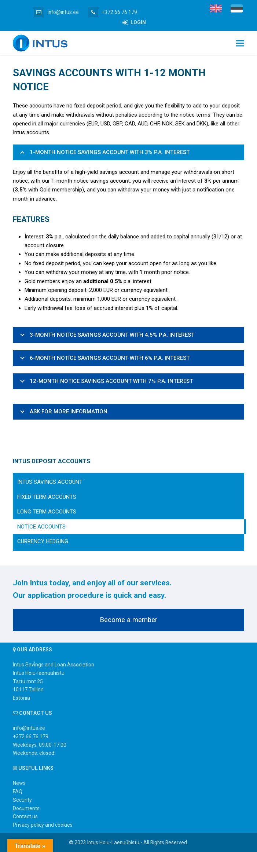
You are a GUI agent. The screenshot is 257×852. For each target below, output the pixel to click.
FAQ (17, 791)
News (19, 783)
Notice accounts (41, 526)
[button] (240, 43)
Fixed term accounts (46, 497)
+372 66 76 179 (112, 12)
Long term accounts (46, 511)
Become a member (128, 620)
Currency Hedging (42, 541)
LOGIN (134, 22)
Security (22, 800)
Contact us (25, 816)
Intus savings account (49, 482)
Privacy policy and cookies (43, 825)
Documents (26, 808)
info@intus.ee (56, 12)
